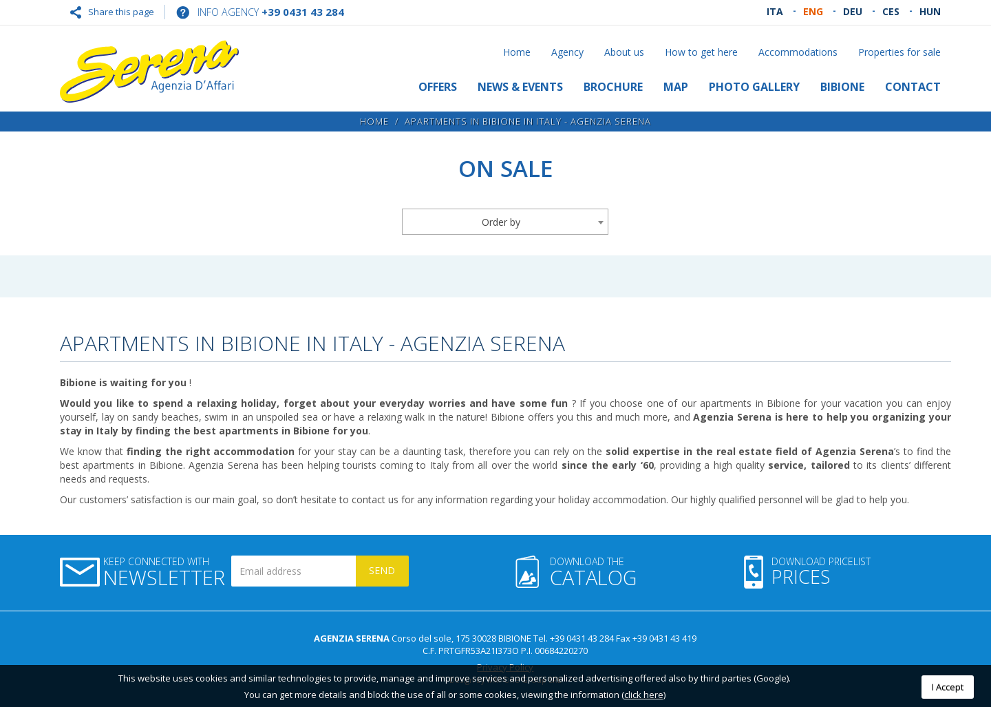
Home (517, 52)
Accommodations (798, 52)
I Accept (947, 687)
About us (624, 52)
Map (675, 86)
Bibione (842, 86)
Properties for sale (899, 52)
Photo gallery (754, 86)
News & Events (520, 86)
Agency (567, 52)
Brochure (613, 86)
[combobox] (505, 222)
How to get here (701, 52)
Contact (913, 86)
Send (382, 570)
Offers (437, 86)
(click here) (643, 694)
